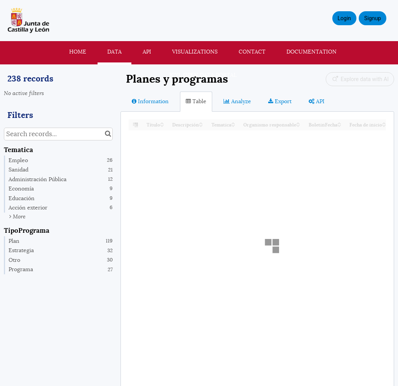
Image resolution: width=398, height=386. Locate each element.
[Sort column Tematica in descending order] (233, 125)
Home (77, 51)
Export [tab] (280, 101)
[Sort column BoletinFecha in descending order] (339, 125)
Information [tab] (150, 101)
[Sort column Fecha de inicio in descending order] (384, 125)
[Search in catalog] (108, 134)
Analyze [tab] (237, 101)
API (147, 51)
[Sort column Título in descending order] (162, 125)
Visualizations (195, 51)
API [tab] (317, 101)
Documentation (311, 51)
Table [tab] (196, 101)
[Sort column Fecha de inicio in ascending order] (384, 122)
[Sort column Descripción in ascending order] (201, 122)
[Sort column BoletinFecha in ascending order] (339, 122)
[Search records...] (58, 134)
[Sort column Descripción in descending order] (201, 125)
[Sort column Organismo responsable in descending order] (298, 125)
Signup (372, 18)
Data (114, 51)
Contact (252, 51)
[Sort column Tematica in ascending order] (233, 122)
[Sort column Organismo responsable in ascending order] (298, 122)
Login (344, 18)
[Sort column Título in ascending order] (162, 122)
